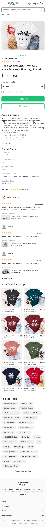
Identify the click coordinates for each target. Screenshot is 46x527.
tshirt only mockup (9, 451)
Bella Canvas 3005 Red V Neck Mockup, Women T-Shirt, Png (32, 388)
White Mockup (8, 432)
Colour (30, 447)
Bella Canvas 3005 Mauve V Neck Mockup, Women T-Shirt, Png (9, 362)
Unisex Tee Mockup (10, 456)
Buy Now (23, 106)
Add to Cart (23, 99)
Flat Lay (6, 461)
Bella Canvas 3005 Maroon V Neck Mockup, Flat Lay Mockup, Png (9, 336)
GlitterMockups (9, 59)
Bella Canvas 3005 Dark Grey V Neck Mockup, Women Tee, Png (9, 310)
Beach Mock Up (8, 423)
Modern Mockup (9, 408)
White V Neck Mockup (28, 451)
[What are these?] (14, 82)
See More (6, 278)
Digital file (25, 437)
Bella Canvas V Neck (10, 466)
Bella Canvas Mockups (32, 413)
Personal (7, 86)
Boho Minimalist (8, 427)
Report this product (23, 471)
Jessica (10, 227)
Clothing (6, 447)
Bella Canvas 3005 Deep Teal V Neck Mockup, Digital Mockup (32, 310)
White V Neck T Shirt (29, 456)
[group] (23, 35)
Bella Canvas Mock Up (11, 413)
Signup (36, 4)
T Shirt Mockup (19, 461)
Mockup (37, 437)
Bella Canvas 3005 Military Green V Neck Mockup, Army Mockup (32, 362)
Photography (18, 447)
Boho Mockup (26, 403)
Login (29, 4)
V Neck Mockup (23, 432)
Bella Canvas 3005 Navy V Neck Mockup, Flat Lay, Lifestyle (9, 388)
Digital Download (26, 442)
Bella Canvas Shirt (26, 427)
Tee (39, 442)
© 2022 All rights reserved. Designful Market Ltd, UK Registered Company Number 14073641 (23, 522)
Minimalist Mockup (25, 423)
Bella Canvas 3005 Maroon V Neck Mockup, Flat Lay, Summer (32, 336)
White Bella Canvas (26, 408)
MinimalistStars (13, 197)
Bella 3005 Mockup (10, 437)
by (7, 312)
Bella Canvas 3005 (10, 403)
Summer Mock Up (30, 418)
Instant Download (9, 442)
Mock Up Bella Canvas (11, 418)
